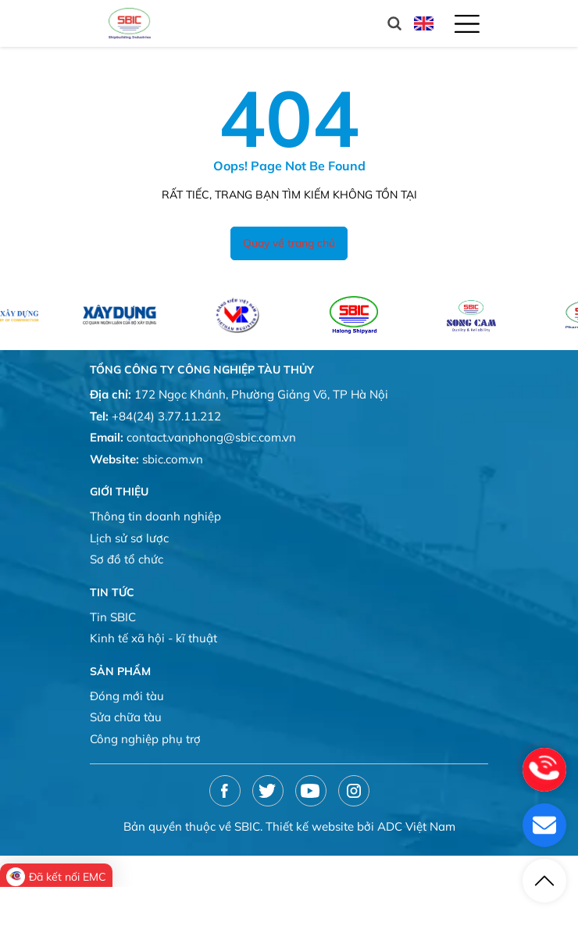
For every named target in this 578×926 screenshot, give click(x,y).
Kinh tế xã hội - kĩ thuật (153, 638)
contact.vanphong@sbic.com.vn (211, 437)
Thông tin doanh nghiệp (155, 516)
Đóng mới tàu (127, 695)
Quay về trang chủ (289, 243)
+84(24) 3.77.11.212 (166, 416)
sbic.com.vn (172, 459)
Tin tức (112, 592)
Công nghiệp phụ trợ (145, 738)
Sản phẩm (120, 671)
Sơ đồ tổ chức (126, 559)
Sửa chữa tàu (126, 717)
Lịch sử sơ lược (129, 538)
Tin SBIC (113, 617)
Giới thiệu (119, 491)
